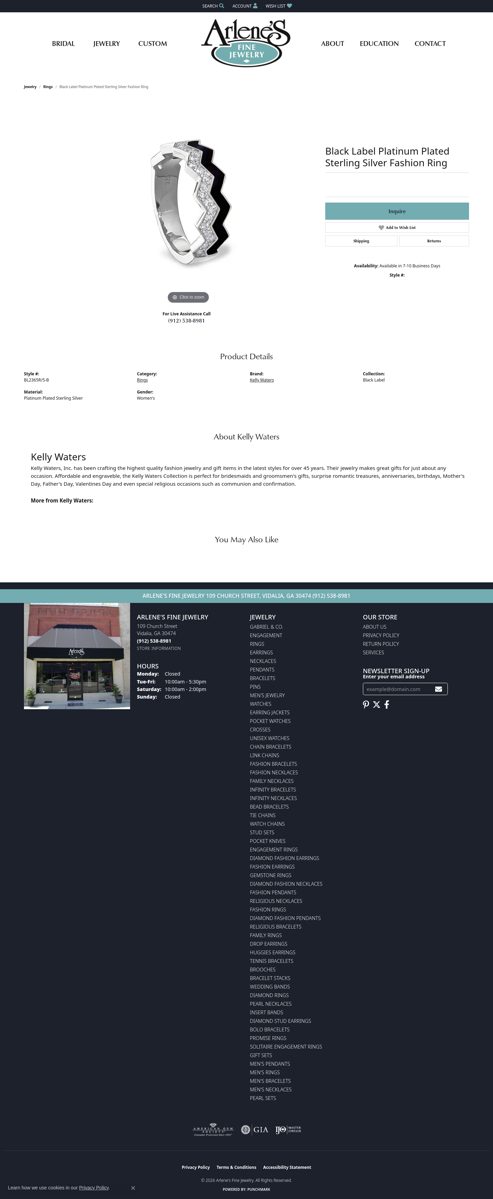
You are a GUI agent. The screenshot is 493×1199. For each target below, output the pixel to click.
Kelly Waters (262, 380)
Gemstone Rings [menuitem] (270, 875)
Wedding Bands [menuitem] (270, 986)
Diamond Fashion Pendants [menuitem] (285, 918)
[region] (188, 202)
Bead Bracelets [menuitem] (269, 806)
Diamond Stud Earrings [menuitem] (280, 1021)
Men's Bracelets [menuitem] (270, 1081)
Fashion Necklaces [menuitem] (274, 772)
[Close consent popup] (133, 1188)
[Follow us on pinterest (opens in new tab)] (366, 705)
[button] (212, 6)
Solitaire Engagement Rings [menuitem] (286, 1046)
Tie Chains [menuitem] (263, 815)
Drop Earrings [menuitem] (268, 944)
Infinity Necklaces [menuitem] (273, 798)
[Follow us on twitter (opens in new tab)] (376, 705)
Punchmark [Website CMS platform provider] (259, 1189)
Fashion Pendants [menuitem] (273, 892)
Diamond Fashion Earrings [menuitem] (284, 858)
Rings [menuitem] (257, 644)
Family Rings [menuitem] (266, 935)
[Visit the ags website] (213, 1129)
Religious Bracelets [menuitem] (275, 926)
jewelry (30, 86)
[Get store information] (159, 648)
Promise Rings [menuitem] (268, 1038)
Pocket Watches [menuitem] (270, 721)
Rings (48, 86)
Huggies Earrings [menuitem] (272, 952)
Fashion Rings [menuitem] (268, 909)
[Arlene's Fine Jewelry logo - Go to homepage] (246, 43)
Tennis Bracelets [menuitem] (271, 961)
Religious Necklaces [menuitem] (276, 901)
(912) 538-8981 (186, 320)
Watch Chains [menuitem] (267, 824)
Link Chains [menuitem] (264, 755)
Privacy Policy (381, 635)
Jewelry (106, 43)
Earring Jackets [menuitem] (270, 712)
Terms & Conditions (236, 1167)
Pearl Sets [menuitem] (263, 1098)
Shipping (361, 241)
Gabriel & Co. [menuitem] (266, 626)
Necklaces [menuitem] (263, 661)
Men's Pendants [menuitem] (270, 1064)
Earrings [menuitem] (261, 652)
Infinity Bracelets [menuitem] (273, 789)
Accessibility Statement (287, 1167)
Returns (434, 241)
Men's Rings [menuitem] (265, 1072)
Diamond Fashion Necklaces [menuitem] (286, 884)
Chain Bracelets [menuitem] (270, 746)
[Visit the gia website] (254, 1129)
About (332, 43)
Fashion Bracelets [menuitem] (273, 764)
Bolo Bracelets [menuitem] (270, 1029)
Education (379, 43)
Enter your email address (394, 676)
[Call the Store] (154, 641)
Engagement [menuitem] (266, 635)
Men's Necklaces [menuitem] (271, 1089)
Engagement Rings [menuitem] (274, 849)
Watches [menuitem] (260, 704)
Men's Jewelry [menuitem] (267, 695)
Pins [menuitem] (255, 686)
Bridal (63, 43)
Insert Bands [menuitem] (266, 1012)
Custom (152, 43)
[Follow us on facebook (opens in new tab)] (386, 705)
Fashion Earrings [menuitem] (272, 866)
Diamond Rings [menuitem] (269, 995)
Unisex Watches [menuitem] (269, 738)
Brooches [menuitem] (263, 969)
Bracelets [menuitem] (262, 678)
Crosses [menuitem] (260, 729)
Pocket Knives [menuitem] (268, 841)
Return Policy (381, 644)
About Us (375, 626)
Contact (430, 43)
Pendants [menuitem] (262, 669)
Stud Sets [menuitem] (262, 832)
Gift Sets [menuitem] (261, 1055)
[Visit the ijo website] (288, 1129)
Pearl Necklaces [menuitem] (271, 1004)
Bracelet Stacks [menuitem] (270, 978)
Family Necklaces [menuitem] (272, 781)
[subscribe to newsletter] (438, 689)
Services (373, 652)
